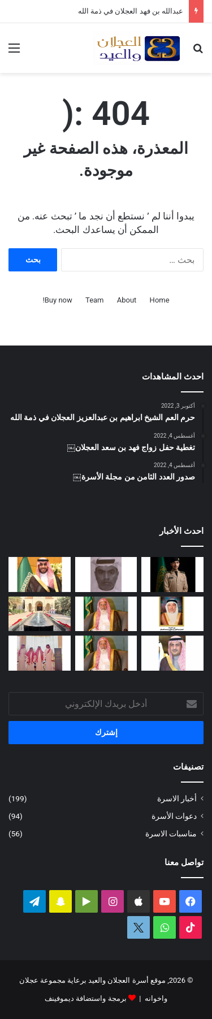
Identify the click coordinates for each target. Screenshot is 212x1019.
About (127, 300)
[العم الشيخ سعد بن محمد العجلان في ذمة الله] (106, 614)
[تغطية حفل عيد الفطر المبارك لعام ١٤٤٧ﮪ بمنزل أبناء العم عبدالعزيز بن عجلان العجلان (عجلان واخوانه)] (39, 614)
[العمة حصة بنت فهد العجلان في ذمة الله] (172, 614)
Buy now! (57, 300)
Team (94, 300)
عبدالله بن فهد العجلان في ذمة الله (130, 11)
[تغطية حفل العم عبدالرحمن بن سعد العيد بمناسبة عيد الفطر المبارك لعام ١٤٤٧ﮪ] (39, 653)
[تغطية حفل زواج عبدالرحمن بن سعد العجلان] (39, 574)
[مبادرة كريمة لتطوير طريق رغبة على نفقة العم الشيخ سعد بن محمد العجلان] (106, 653)
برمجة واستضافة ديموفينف (85, 998)
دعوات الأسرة (174, 816)
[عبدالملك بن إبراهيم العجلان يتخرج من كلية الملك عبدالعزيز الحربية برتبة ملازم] (172, 574)
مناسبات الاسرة (171, 833)
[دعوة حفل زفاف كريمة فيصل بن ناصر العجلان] (172, 653)
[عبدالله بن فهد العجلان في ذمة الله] (106, 574)
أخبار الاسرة (177, 798)
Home (160, 300)
